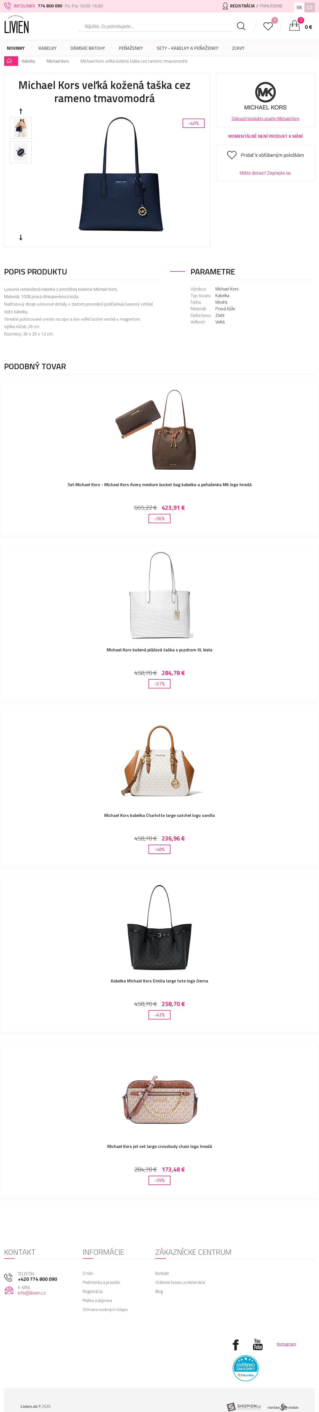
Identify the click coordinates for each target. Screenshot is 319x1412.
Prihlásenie (270, 5)
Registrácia (92, 1274)
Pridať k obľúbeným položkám (272, 155)
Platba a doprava (97, 1283)
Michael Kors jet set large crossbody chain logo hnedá (159, 1132)
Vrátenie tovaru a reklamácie (180, 1265)
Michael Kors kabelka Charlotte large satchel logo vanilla (159, 808)
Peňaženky (131, 50)
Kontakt (162, 1256)
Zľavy (238, 48)
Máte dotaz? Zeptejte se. (266, 173)
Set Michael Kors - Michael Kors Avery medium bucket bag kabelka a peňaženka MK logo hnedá (160, 484)
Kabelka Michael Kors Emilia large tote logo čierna (159, 970)
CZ (309, 7)
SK (299, 7)
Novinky (16, 48)
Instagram (286, 1326)
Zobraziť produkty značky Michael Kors (265, 118)
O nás (88, 1256)
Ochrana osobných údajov (105, 1292)
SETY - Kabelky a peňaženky (187, 48)
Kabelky (47, 50)
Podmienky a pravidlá (101, 1265)
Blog (159, 1274)
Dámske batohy (87, 48)
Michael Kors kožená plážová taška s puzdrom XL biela (159, 646)
